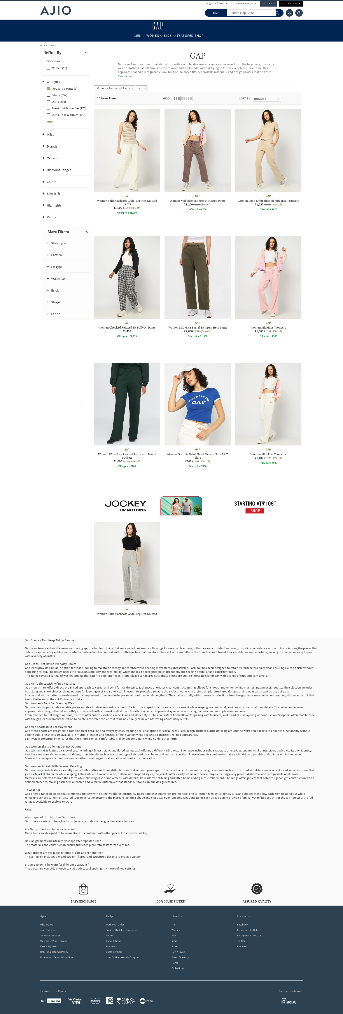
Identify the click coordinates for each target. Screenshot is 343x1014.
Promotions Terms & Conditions (57, 957)
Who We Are (46, 924)
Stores (175, 946)
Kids (174, 935)
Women (176, 930)
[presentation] (203, 362)
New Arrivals (178, 951)
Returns (110, 935)
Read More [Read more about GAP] (125, 76)
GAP (53, 45)
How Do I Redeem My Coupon (122, 957)
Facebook (242, 924)
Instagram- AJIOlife (247, 930)
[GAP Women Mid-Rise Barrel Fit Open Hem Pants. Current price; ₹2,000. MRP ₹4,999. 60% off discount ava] (197, 287)
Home (43, 45)
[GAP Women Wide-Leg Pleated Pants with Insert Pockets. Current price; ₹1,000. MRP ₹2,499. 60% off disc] (127, 416)
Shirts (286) (58, 102)
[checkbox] (66, 67)
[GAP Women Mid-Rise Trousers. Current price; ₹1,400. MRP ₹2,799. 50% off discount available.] (268, 287)
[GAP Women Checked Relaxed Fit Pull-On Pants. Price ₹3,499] (127, 287)
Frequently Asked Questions (121, 930)
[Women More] (161, 36)
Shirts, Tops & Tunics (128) (68, 115)
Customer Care (246, 3)
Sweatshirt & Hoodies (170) (68, 108)
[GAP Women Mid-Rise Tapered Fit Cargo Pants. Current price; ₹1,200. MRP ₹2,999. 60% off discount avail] (197, 160)
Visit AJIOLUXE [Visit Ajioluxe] (291, 3)
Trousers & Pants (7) (64, 88)
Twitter (241, 941)
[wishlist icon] (289, 13)
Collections (178, 968)
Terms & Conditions (51, 935)
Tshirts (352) (59, 95)
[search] (280, 13)
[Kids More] (174, 36)
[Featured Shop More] (206, 36)
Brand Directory (180, 957)
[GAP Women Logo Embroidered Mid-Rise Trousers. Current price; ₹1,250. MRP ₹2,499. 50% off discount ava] (268, 160)
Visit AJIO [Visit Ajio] (268, 3)
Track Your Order (115, 924)
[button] (66, 52)
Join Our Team (48, 930)
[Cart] (299, 13)
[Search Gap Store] (255, 13)
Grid (166, 98)
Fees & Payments (49, 946)
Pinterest (242, 946)
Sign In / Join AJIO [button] (219, 3)
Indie (174, 941)
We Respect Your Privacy (53, 941)
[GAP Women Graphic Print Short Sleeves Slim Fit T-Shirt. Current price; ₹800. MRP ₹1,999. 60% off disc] (197, 416)
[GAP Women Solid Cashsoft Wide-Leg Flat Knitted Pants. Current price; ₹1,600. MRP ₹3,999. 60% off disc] (127, 162)
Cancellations (113, 941)
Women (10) (59, 68)
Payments (111, 946)
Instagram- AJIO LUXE (249, 935)
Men (174, 924)
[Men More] (143, 36)
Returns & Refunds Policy (54, 951)
